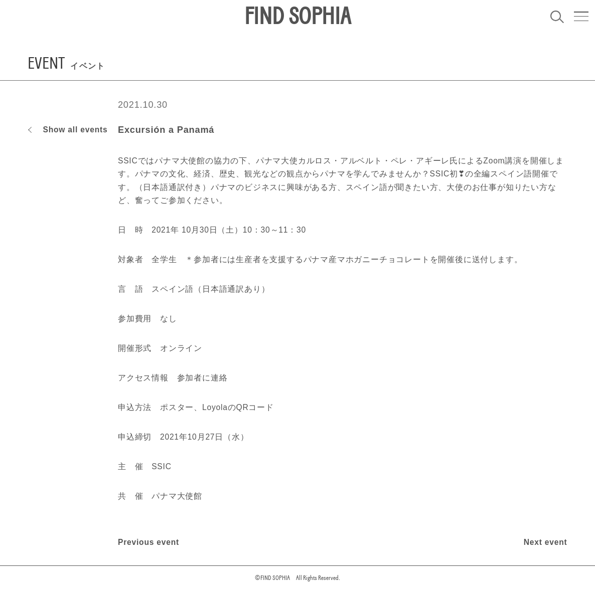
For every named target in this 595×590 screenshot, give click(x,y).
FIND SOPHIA (297, 16)
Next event (545, 542)
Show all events (75, 129)
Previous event (148, 542)
